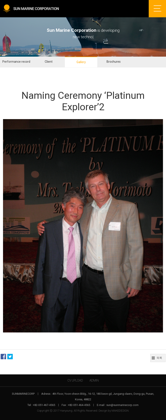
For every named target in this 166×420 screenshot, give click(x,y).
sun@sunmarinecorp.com (122, 405)
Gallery (81, 62)
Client (49, 61)
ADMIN (94, 380)
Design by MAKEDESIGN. (114, 410)
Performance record (16, 61)
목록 (159, 357)
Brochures (114, 61)
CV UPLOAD (75, 380)
